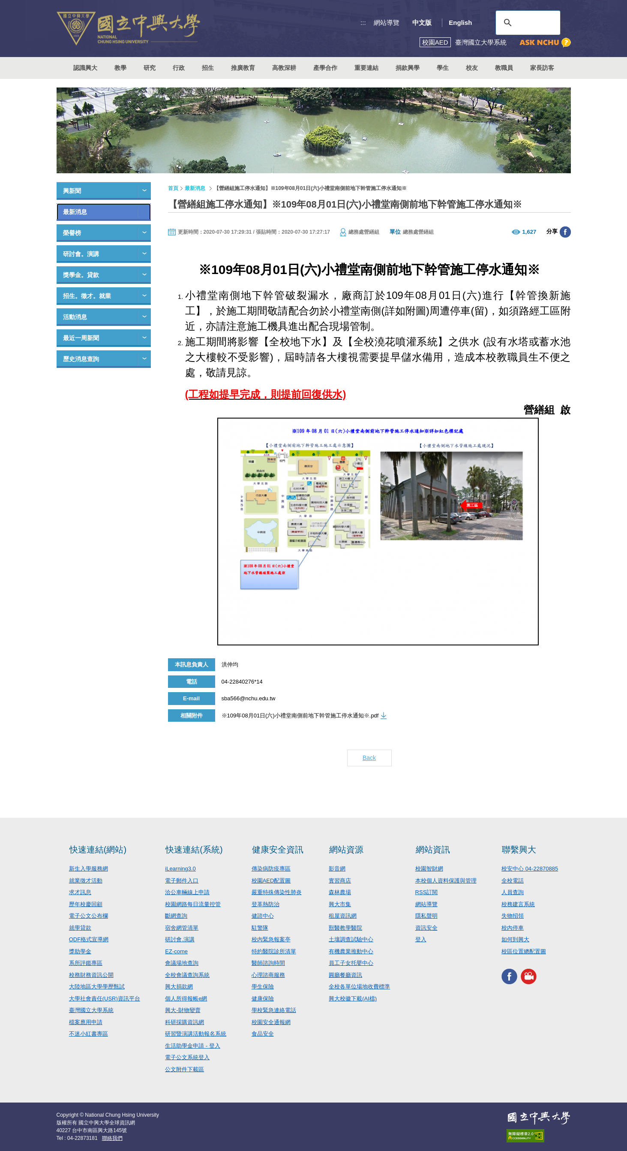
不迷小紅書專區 (88, 1033)
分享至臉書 (565, 232)
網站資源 (346, 849)
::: (363, 22)
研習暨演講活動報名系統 (195, 1033)
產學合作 (325, 67)
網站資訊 (433, 849)
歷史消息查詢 (81, 359)
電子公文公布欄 (88, 916)
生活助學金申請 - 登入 (192, 1046)
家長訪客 (542, 67)
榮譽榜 (72, 232)
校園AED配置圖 (271, 880)
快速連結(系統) (193, 849)
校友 (472, 67)
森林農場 (340, 892)
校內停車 (512, 928)
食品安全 (263, 1033)
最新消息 (75, 211)
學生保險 (263, 986)
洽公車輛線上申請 (187, 892)
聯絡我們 (112, 1138)
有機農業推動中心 (351, 951)
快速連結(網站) (97, 849)
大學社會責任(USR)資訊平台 (104, 998)
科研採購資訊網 (184, 1022)
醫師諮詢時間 (268, 963)
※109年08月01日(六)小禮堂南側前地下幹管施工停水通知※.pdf (300, 715)
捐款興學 (408, 67)
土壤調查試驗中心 (351, 939)
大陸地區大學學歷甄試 (97, 986)
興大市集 (340, 904)
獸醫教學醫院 (345, 928)
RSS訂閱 (426, 892)
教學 (120, 67)
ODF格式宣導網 (88, 939)
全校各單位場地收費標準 (359, 986)
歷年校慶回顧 (85, 904)
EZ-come (176, 951)
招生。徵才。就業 (87, 295)
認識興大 (85, 67)
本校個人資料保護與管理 (446, 880)
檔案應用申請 (85, 1022)
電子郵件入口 (181, 880)
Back (369, 757)
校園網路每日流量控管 (193, 904)
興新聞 (72, 190)
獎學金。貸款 (81, 274)
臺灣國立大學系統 (91, 1010)
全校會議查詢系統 (187, 975)
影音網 (337, 868)
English (460, 22)
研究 (150, 67)
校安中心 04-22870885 (529, 868)
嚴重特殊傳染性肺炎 (277, 892)
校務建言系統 (518, 904)
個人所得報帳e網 (186, 998)
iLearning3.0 (180, 868)
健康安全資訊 (277, 849)
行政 (179, 67)
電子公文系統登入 (187, 1057)
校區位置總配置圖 (523, 951)
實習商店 (340, 880)
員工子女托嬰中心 (351, 963)
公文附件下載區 (184, 1069)
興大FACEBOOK (509, 976)
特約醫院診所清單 (274, 951)
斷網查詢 (176, 916)
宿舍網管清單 (181, 928)
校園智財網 (429, 868)
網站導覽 (386, 22)
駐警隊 (260, 928)
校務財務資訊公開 (91, 975)
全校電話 (512, 880)
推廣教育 (243, 67)
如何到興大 (515, 939)
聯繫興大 (519, 849)
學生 (443, 67)
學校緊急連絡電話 (274, 1010)
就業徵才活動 (85, 880)
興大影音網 (529, 976)
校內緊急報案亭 (271, 939)
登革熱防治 (265, 904)
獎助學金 (80, 951)
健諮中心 (263, 916)
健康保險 (263, 998)
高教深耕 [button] (284, 67)
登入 (420, 939)
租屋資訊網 (343, 916)
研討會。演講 (81, 253)
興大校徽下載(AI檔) (353, 998)
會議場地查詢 (181, 963)
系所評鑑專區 (85, 963)
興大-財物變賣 (182, 1010)
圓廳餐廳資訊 (345, 975)
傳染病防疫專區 (271, 868)
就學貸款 (80, 928)
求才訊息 (80, 892)
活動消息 (75, 316)
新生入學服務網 (88, 868)
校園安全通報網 (271, 1022)
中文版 (422, 22)
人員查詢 (512, 892)
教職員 (504, 67)
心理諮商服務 (268, 975)
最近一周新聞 (81, 337)
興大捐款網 (179, 986)
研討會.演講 (180, 939)
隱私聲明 (426, 916)
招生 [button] (208, 67)
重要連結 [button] (366, 67)
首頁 (173, 188)
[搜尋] (527, 23)
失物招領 (512, 916)
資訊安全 (426, 928)
